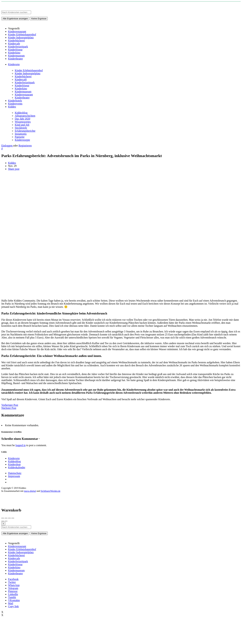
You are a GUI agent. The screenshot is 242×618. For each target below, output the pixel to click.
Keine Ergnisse (38, 18)
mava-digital (30, 491)
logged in (20, 445)
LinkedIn (13, 594)
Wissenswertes (23, 121)
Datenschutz (14, 473)
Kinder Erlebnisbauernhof (29, 70)
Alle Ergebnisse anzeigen (15, 18)
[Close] (3, 523)
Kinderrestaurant (24, 94)
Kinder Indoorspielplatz (27, 73)
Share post (13, 168)
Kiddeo (12, 106)
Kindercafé (21, 79)
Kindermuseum (23, 91)
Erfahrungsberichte (25, 130)
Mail (10, 603)
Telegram (13, 588)
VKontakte (14, 600)
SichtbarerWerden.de (50, 491)
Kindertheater (22, 97)
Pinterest (12, 591)
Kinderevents (15, 103)
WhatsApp (13, 585)
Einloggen (7, 145)
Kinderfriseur (22, 85)
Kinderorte (14, 64)
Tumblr (12, 597)
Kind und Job (22, 124)
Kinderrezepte (22, 139)
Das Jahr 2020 (22, 118)
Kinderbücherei (23, 76)
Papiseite (20, 136)
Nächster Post (8, 408)
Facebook (13, 579)
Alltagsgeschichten (25, 115)
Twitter (12, 582)
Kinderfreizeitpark (25, 82)
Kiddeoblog (21, 112)
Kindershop (14, 464)
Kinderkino (21, 88)
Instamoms (21, 133)
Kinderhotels (15, 100)
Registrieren (25, 145)
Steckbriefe (21, 127)
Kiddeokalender (16, 467)
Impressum (14, 476)
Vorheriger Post (9, 405)
